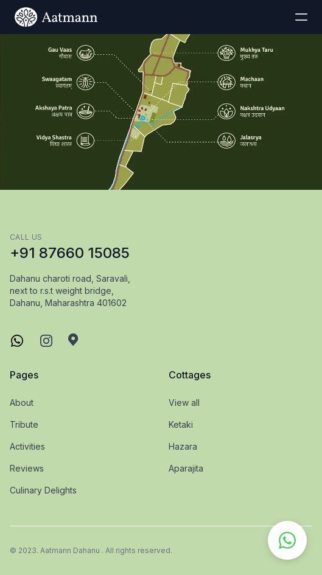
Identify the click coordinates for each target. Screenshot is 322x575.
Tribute (24, 424)
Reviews (27, 468)
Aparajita (186, 468)
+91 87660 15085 (70, 253)
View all (184, 402)
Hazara (183, 446)
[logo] (56, 17)
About (21, 402)
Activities (27, 446)
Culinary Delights (43, 490)
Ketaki (181, 424)
